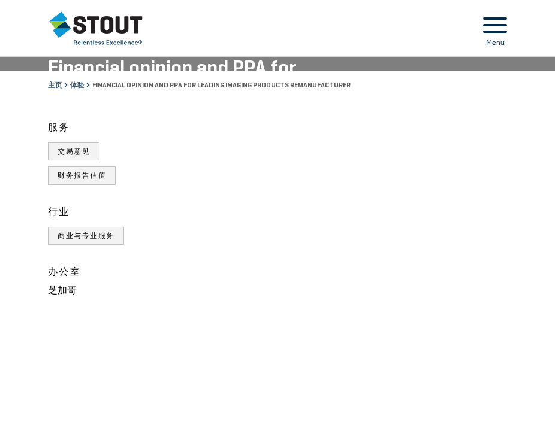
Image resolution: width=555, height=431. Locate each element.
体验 (78, 85)
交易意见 (74, 151)
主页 (56, 85)
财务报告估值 (82, 175)
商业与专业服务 (86, 236)
